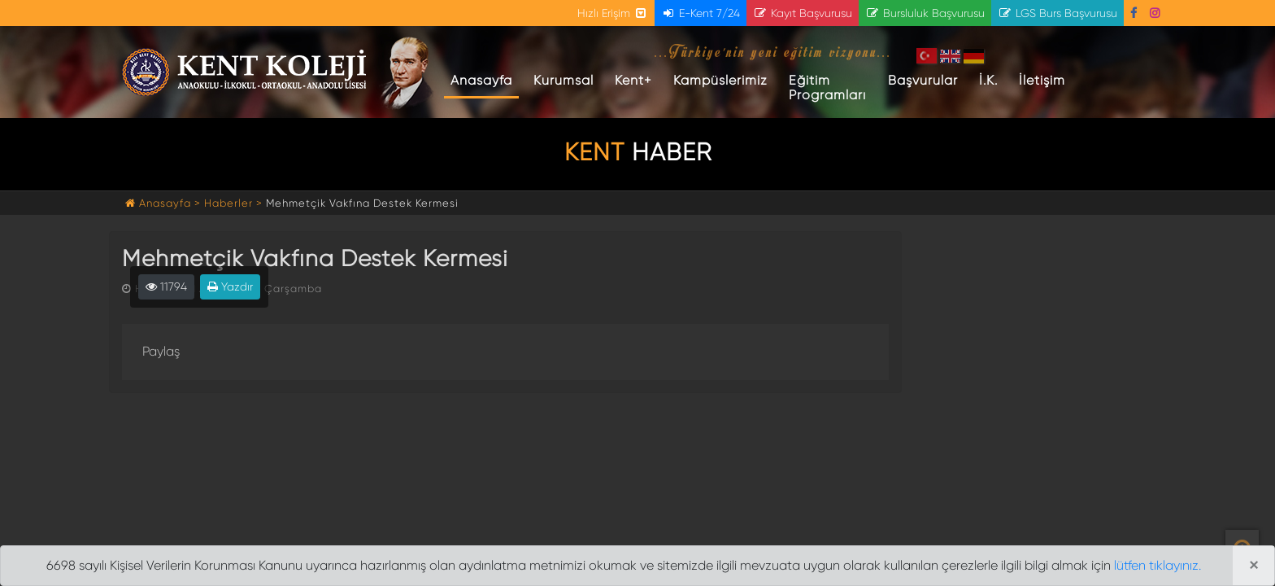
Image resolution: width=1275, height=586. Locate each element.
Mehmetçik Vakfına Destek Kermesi (362, 203)
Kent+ (633, 80)
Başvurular (923, 80)
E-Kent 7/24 (700, 13)
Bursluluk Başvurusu (925, 13)
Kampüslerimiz (720, 80)
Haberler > (233, 203)
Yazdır (230, 286)
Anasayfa (484, 80)
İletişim (1042, 80)
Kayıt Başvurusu (802, 13)
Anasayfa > (164, 203)
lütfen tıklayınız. (1157, 565)
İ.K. (988, 80)
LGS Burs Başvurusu (1057, 13)
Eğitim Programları (827, 87)
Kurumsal (563, 80)
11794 (166, 286)
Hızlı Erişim (612, 13)
